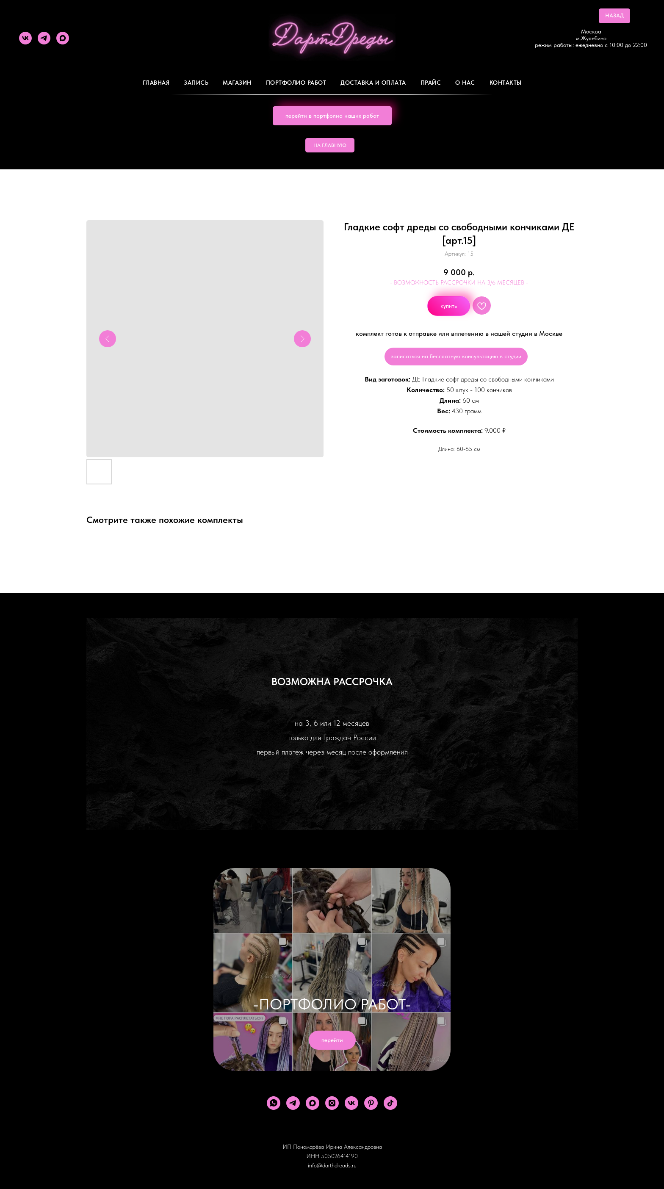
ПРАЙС (431, 82)
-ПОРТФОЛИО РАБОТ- (332, 1004)
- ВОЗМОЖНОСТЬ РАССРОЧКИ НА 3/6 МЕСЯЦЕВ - (459, 282)
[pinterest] (371, 1103)
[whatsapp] (273, 1103)
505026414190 (339, 1156)
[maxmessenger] (62, 38)
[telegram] (44, 38)
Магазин (237, 82)
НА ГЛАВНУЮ (329, 145)
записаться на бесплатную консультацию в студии (456, 356)
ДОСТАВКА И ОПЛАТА (373, 82)
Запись (196, 82)
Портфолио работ (296, 82)
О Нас (465, 82)
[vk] (25, 38)
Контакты (506, 82)
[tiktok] (390, 1103)
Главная (156, 82)
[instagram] (332, 1103)
